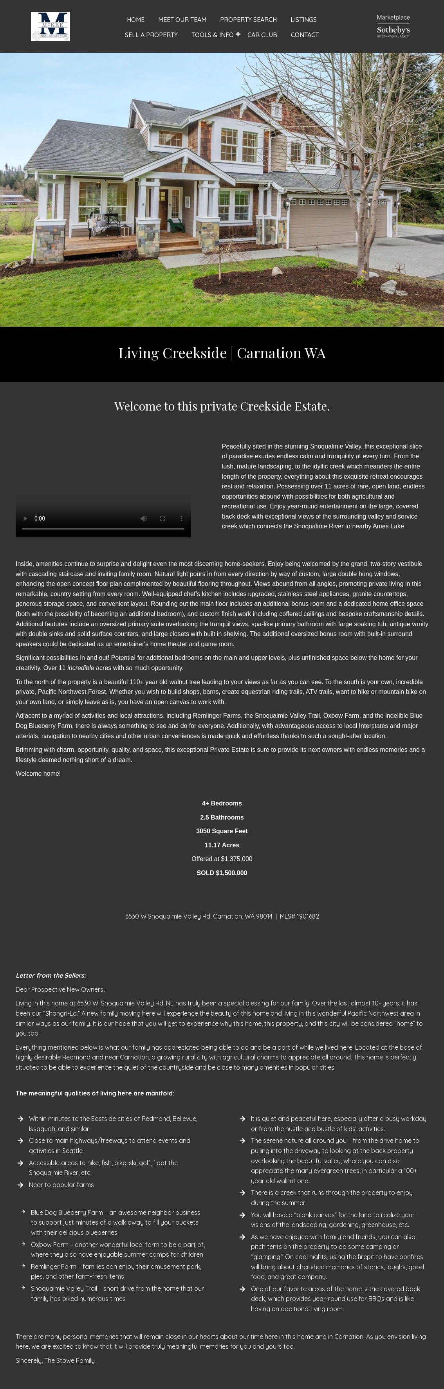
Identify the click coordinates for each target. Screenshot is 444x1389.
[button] (238, 34)
